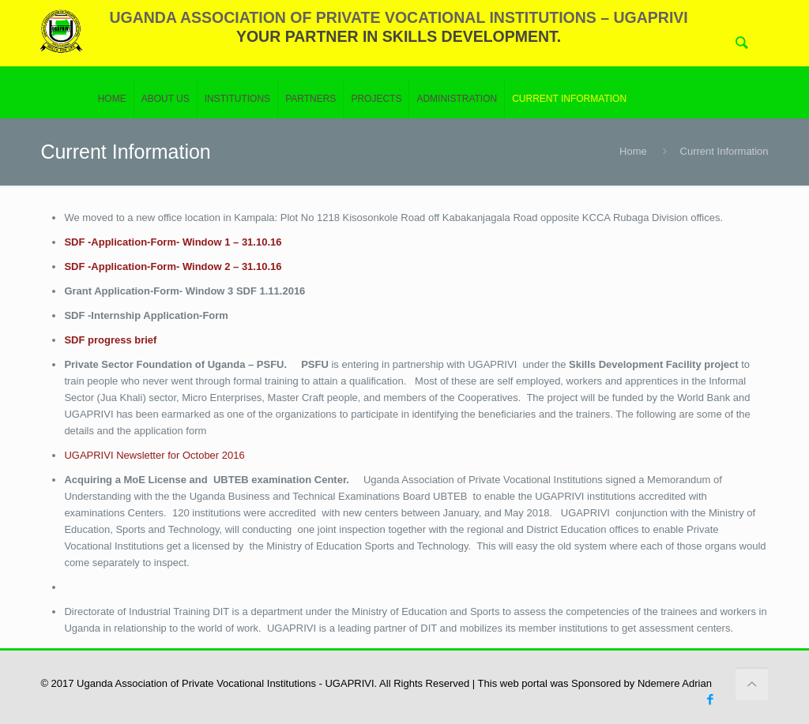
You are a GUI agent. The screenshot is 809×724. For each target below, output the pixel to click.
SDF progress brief (110, 340)
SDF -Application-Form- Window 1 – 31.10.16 (172, 242)
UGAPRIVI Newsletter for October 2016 (154, 455)
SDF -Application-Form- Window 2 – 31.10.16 (172, 266)
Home (633, 151)
